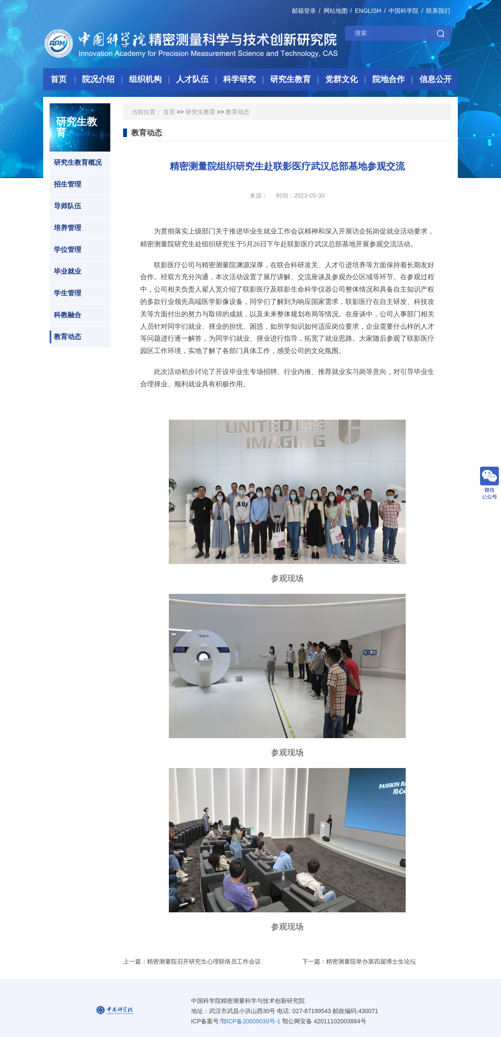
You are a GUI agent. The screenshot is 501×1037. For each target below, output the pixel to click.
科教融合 (65, 315)
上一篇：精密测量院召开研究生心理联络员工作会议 (192, 961)
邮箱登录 (304, 10)
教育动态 (65, 336)
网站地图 (336, 10)
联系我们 (438, 10)
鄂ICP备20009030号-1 (250, 1021)
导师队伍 (65, 206)
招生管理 (65, 184)
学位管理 (65, 249)
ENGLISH (368, 10)
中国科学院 (403, 10)
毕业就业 (65, 271)
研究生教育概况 (76, 162)
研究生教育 (200, 111)
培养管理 (65, 228)
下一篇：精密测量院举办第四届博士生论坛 (359, 961)
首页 (169, 111)
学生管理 (65, 293)
